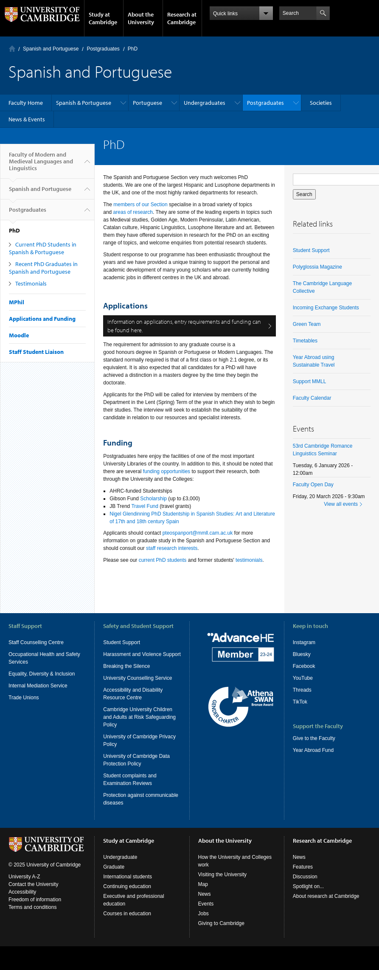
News (204, 910)
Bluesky (302, 654)
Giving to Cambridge (221, 939)
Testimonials (31, 283)
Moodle (19, 335)
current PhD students (163, 560)
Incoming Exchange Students (326, 308)
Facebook (304, 666)
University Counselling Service (137, 678)
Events (206, 920)
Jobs (203, 930)
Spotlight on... (308, 903)
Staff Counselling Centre (36, 642)
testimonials (249, 560)
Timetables (305, 341)
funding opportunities (166, 471)
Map (203, 900)
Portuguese (147, 103)
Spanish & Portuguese (83, 103)
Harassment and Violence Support (142, 654)
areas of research (133, 212)
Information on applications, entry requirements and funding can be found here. (184, 326)
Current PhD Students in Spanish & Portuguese (42, 248)
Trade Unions (23, 698)
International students (127, 893)
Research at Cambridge (182, 18)
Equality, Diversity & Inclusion (41, 674)
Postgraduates (103, 49)
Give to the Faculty (314, 738)
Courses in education (127, 930)
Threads (302, 690)
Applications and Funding (42, 318)
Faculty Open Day (313, 485)
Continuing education (127, 903)
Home (12, 48)
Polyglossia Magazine (317, 267)
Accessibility (22, 908)
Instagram (304, 642)
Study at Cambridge (103, 18)
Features (303, 883)
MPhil (16, 302)
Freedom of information (34, 916)
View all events (341, 504)
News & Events (26, 119)
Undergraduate (120, 873)
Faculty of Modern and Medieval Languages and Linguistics (41, 165)
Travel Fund (144, 506)
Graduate (113, 883)
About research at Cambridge (326, 912)
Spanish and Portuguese (51, 49)
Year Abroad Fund (313, 750)
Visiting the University (222, 891)
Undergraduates (204, 103)
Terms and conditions (32, 923)
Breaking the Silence (126, 666)
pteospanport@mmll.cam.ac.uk (198, 533)
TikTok (300, 702)
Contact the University (33, 900)
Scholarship (153, 499)
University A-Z (24, 893)
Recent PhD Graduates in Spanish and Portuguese (43, 267)
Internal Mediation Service (37, 686)
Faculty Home (25, 103)
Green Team (307, 324)
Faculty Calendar (312, 398)
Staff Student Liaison (36, 352)
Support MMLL (309, 381)
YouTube (303, 678)
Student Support (311, 250)
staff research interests (171, 548)
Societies (321, 103)
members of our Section (140, 204)
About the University (141, 18)
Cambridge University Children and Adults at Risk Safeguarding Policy (139, 717)
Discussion (305, 893)
